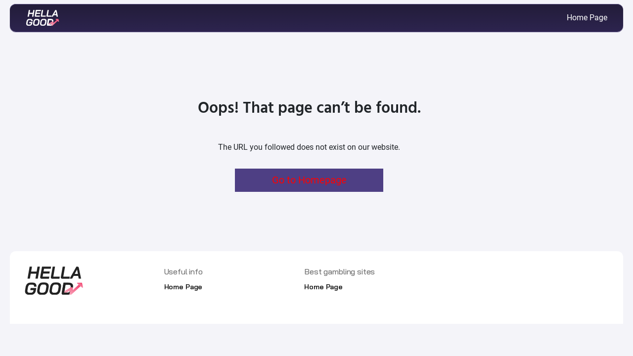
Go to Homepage (309, 180)
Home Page (587, 17)
